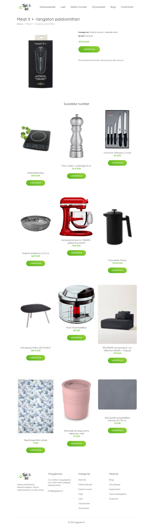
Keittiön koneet (78, 7)
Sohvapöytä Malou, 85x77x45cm (36, 349)
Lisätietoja (89, 50)
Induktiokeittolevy (35, 174)
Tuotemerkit (127, 7)
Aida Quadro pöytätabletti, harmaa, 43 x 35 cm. (117, 420)
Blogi (113, 7)
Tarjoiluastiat (98, 7)
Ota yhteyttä (114, 486)
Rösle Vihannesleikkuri (76, 329)
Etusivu (20, 25)
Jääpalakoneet (111, 33)
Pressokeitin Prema (117, 261)
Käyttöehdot (114, 490)
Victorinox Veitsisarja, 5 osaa (117, 154)
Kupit (80, 495)
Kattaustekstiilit (47, 7)
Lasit (63, 7)
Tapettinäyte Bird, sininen (35, 441)
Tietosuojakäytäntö (118, 495)
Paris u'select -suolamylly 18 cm (76, 167)
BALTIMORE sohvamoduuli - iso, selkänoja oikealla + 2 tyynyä (117, 350)
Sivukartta (113, 500)
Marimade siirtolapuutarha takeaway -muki (76, 433)
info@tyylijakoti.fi (55, 492)
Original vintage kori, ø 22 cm (35, 254)
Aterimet (82, 481)
